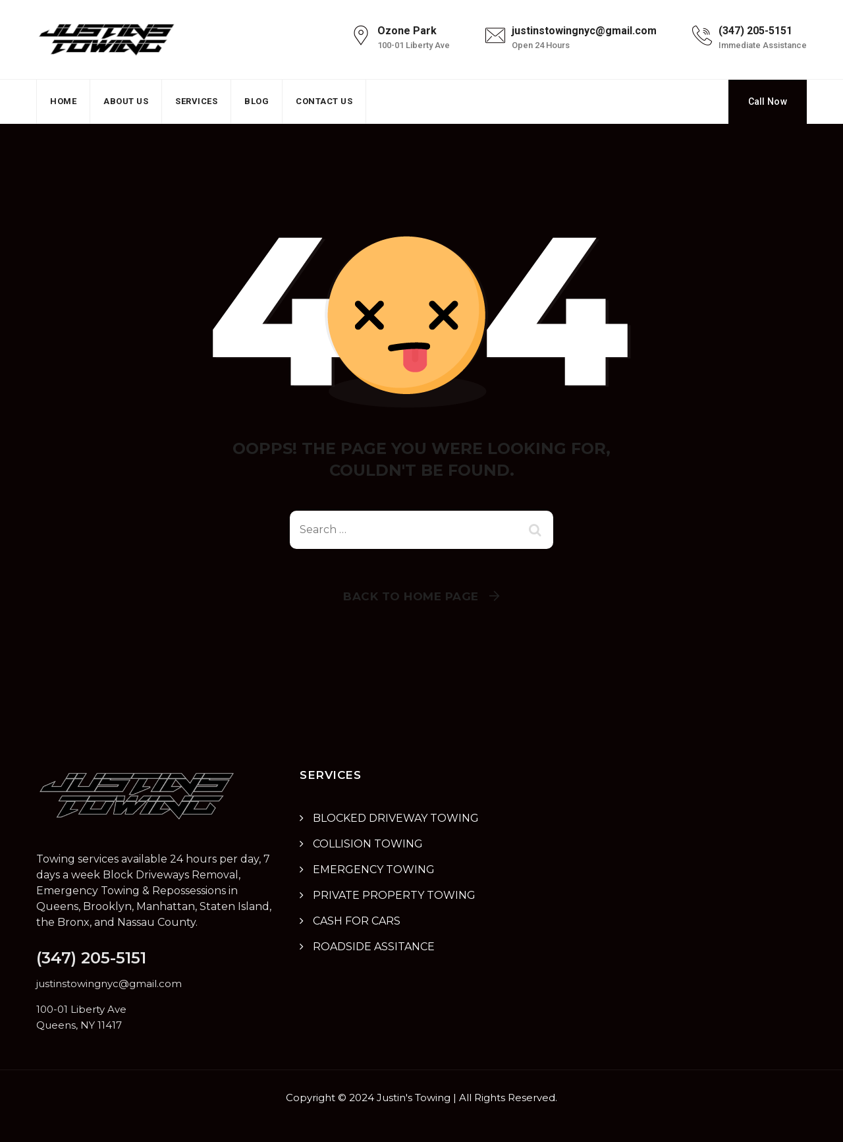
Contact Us (324, 101)
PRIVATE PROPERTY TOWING (394, 895)
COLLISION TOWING (368, 844)
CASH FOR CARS (356, 921)
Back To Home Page (411, 596)
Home (63, 101)
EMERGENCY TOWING (374, 869)
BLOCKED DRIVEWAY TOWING (396, 818)
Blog (256, 101)
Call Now (767, 101)
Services (196, 101)
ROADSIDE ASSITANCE (374, 946)
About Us (125, 101)
